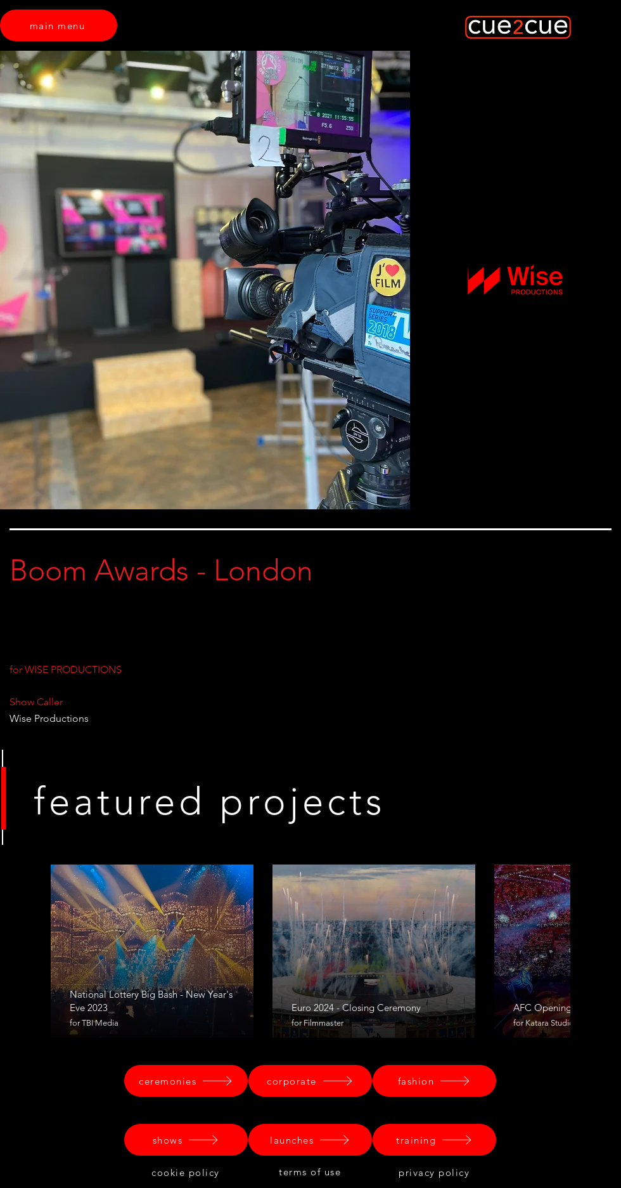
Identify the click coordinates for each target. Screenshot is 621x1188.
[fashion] (434, 1081)
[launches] (310, 1140)
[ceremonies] (186, 1081)
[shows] (186, 1140)
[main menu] (58, 25)
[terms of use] (311, 1171)
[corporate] (310, 1081)
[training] (434, 1140)
